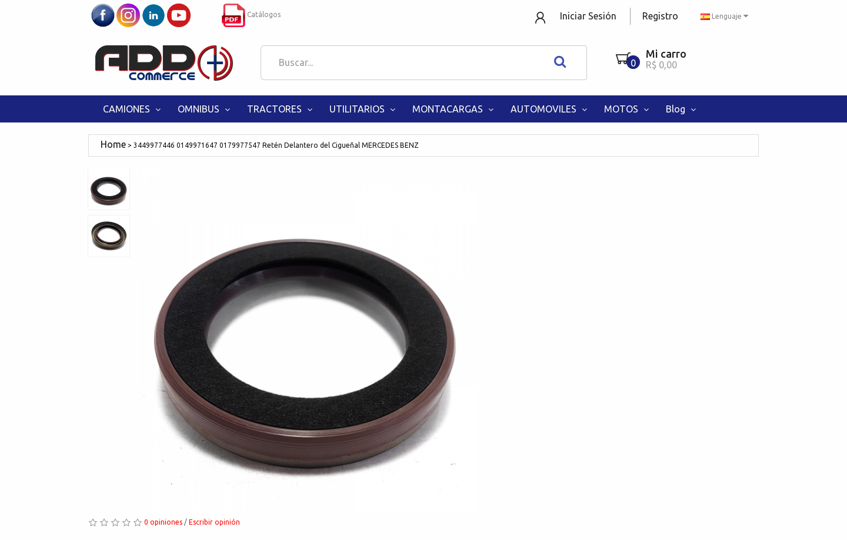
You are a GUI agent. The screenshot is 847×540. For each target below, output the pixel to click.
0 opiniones (163, 522)
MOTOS (627, 109)
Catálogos (251, 14)
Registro (660, 16)
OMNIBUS (205, 109)
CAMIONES (133, 109)
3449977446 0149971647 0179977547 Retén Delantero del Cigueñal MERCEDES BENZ (276, 145)
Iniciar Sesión (588, 16)
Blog (682, 109)
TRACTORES (281, 109)
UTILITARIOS (363, 109)
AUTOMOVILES (550, 109)
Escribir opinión (214, 522)
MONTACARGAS (454, 109)
